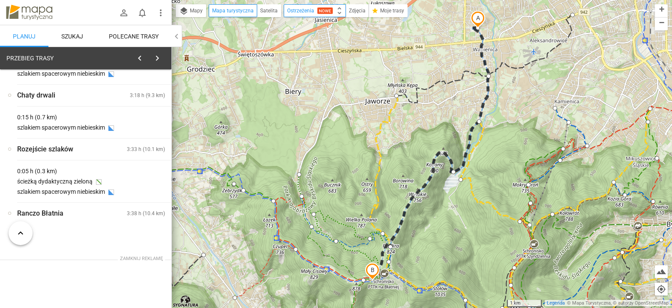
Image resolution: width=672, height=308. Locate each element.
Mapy (191, 11)
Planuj (24, 36)
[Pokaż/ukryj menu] (161, 13)
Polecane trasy (134, 36)
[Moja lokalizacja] (661, 289)
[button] (478, 19)
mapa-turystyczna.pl (29, 12)
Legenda (556, 303)
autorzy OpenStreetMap (643, 303)
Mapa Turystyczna (591, 303)
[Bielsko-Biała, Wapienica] (51, 178)
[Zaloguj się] (124, 13)
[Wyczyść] (164, 56)
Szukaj (72, 36)
